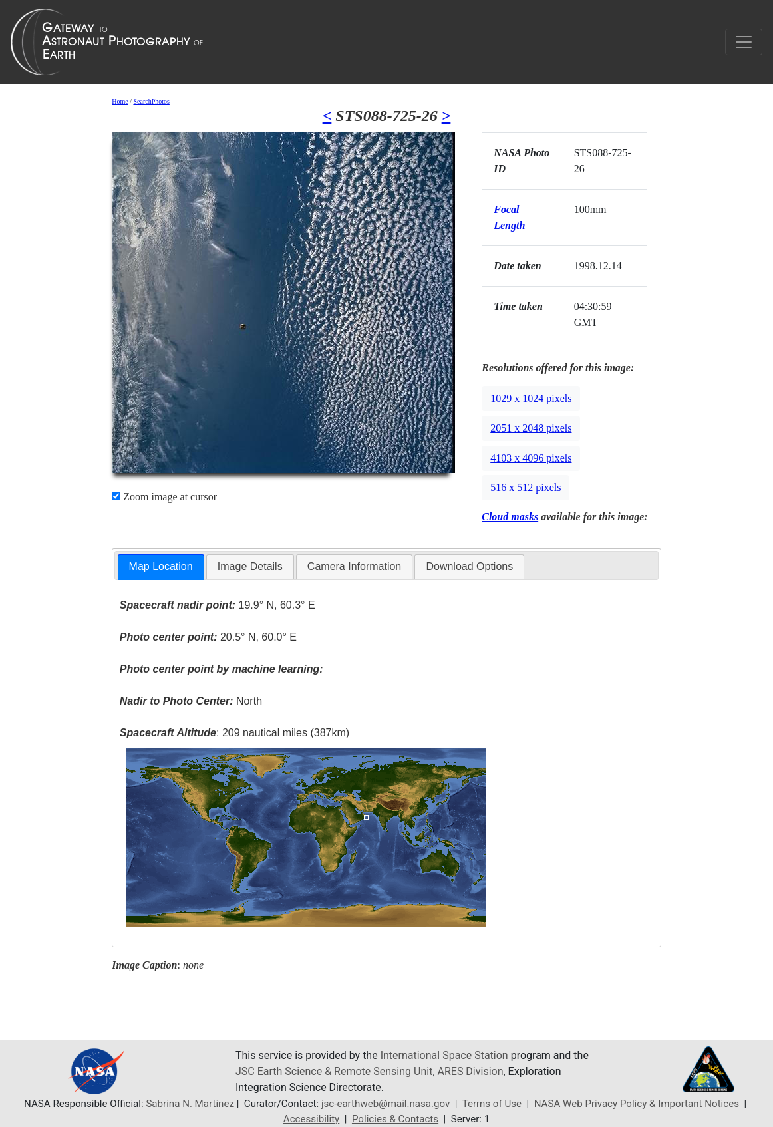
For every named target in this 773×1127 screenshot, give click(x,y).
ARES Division (471, 1071)
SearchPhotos (151, 101)
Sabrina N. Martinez (190, 1104)
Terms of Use (492, 1104)
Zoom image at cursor (164, 496)
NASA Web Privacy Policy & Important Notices (636, 1104)
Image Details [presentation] (250, 566)
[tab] (161, 567)
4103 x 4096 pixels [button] (530, 458)
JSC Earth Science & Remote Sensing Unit (333, 1071)
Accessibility (311, 1119)
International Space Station (444, 1055)
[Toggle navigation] (743, 42)
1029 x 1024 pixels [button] (530, 398)
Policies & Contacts (395, 1119)
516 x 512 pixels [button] (525, 487)
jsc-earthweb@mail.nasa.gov (385, 1104)
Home (120, 101)
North (191, 701)
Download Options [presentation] (469, 566)
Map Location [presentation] (161, 566)
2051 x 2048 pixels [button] (530, 428)
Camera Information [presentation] (354, 566)
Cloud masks (510, 516)
